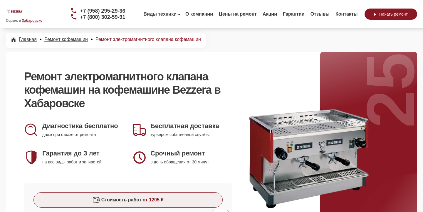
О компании (199, 13)
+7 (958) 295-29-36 (102, 11)
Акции (270, 13)
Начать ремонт (391, 14)
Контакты (346, 13)
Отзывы (320, 13)
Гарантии (294, 13)
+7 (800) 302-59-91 (102, 17)
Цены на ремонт (238, 13)
